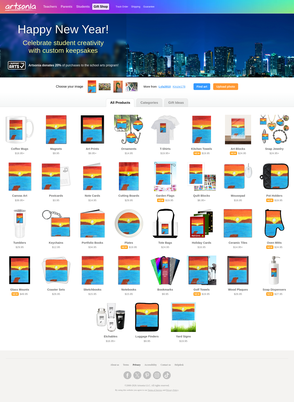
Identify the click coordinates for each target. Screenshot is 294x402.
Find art (202, 86)
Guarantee (149, 6)
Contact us (166, 364)
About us (115, 364)
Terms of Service (155, 390)
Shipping (135, 6)
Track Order (122, 6)
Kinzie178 (179, 86)
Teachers (50, 6)
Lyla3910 (165, 86)
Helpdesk (179, 364)
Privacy (136, 364)
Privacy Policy (172, 390)
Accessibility (150, 364)
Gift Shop (101, 6)
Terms (126, 364)
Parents (66, 6)
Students (83, 6)
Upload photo (225, 86)
